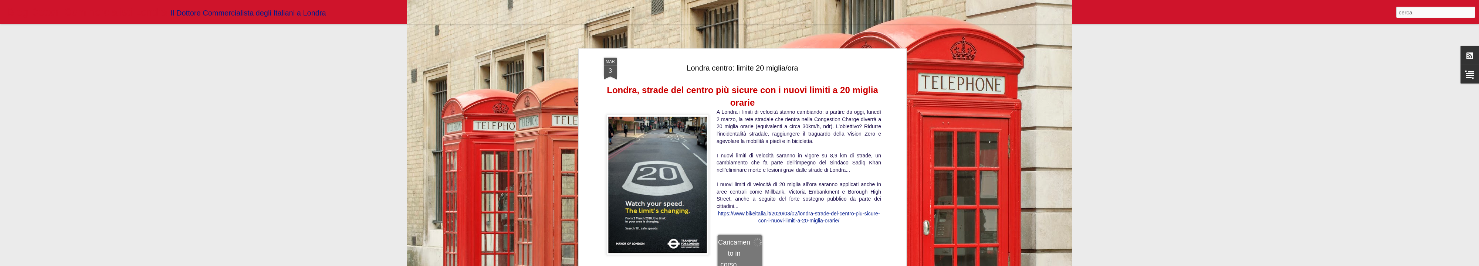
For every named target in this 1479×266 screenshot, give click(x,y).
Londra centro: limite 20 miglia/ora (742, 68)
